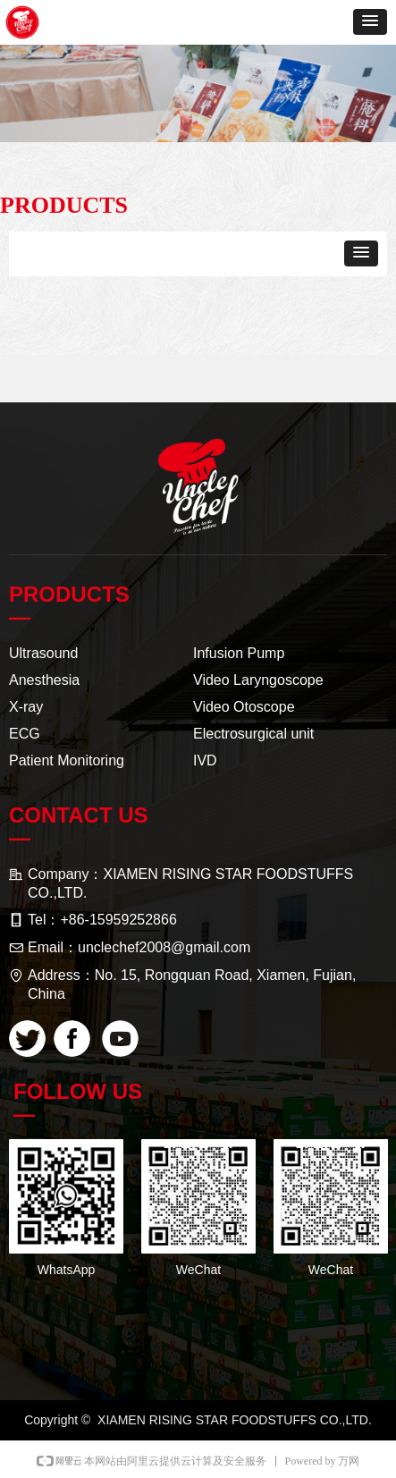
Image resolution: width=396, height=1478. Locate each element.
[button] (370, 22)
